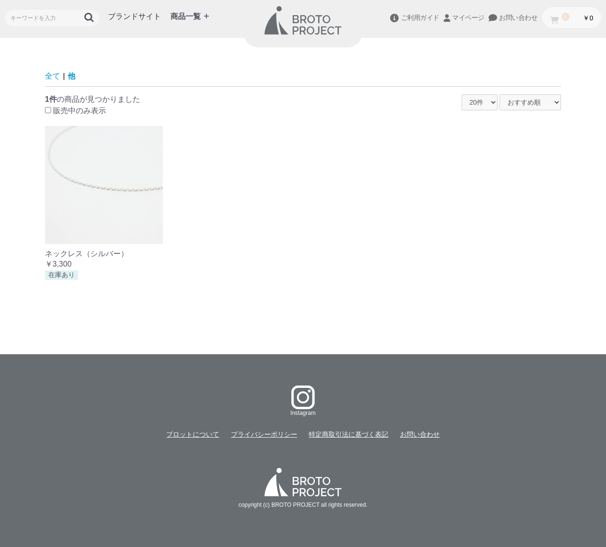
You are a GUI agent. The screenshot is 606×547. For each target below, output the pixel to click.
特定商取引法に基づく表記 (348, 434)
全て (52, 76)
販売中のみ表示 (79, 111)
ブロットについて (192, 434)
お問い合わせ (420, 434)
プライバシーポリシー (264, 434)
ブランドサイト (134, 16)
